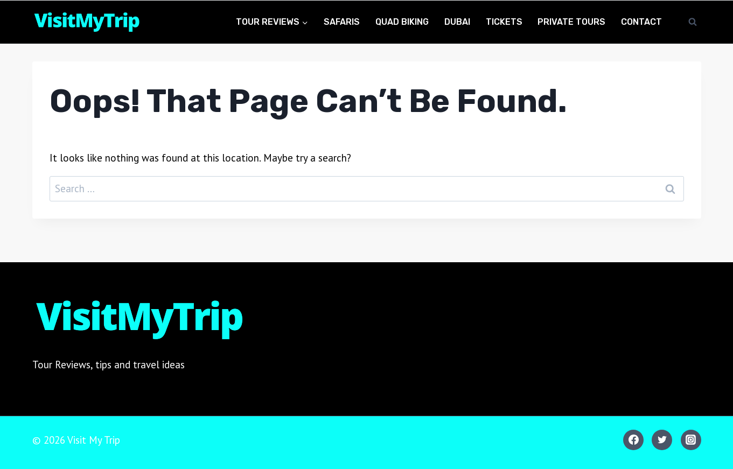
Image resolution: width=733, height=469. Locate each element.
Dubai (457, 22)
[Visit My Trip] (86, 22)
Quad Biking (402, 22)
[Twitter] (662, 440)
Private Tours (571, 22)
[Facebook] (633, 440)
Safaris (342, 22)
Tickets (504, 22)
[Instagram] (691, 440)
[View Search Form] (692, 22)
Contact (641, 22)
